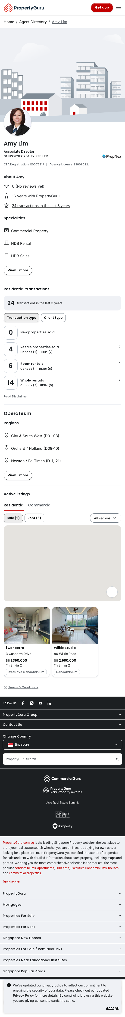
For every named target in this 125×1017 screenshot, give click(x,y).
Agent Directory (33, 21)
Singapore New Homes (62, 937)
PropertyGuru (62, 893)
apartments (45, 868)
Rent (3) (34, 518)
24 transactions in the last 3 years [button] (41, 205)
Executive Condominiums (89, 868)
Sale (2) (13, 518)
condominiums (25, 868)
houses (113, 868)
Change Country (17, 736)
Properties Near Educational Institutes (62, 960)
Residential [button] (14, 505)
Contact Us (62, 724)
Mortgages (62, 904)
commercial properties (25, 873)
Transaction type (21, 317)
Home (9, 21)
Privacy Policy (23, 995)
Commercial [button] (39, 505)
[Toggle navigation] (118, 7)
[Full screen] (112, 592)
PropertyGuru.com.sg (18, 842)
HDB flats (62, 868)
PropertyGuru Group (62, 714)
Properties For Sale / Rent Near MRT (62, 949)
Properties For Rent (62, 926)
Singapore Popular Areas (62, 971)
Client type (53, 317)
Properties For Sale (62, 915)
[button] (27, 642)
